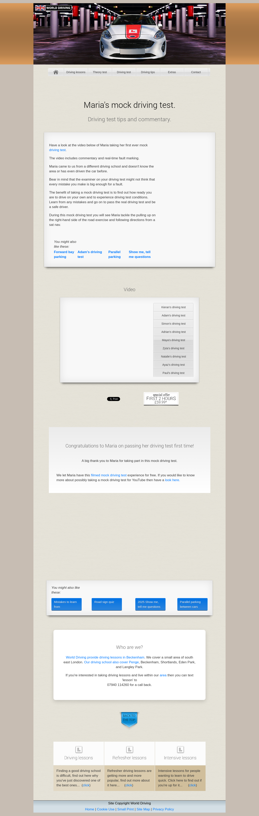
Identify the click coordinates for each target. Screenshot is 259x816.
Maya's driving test (173, 340)
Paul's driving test (173, 373)
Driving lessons (75, 72)
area (163, 675)
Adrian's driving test (173, 331)
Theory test (100, 72)
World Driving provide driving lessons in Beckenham (105, 657)
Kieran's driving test (173, 307)
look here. (172, 480)
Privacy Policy (163, 809)
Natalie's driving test (173, 356)
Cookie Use (105, 809)
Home (56, 72)
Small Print (125, 809)
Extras (172, 72)
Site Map (143, 809)
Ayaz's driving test (173, 364)
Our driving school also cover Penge (111, 662)
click (86, 785)
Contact (196, 72)
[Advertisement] (185, 199)
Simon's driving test (174, 323)
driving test (57, 150)
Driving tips (148, 72)
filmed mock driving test (109, 475)
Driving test (124, 72)
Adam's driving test (173, 315)
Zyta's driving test (174, 348)
